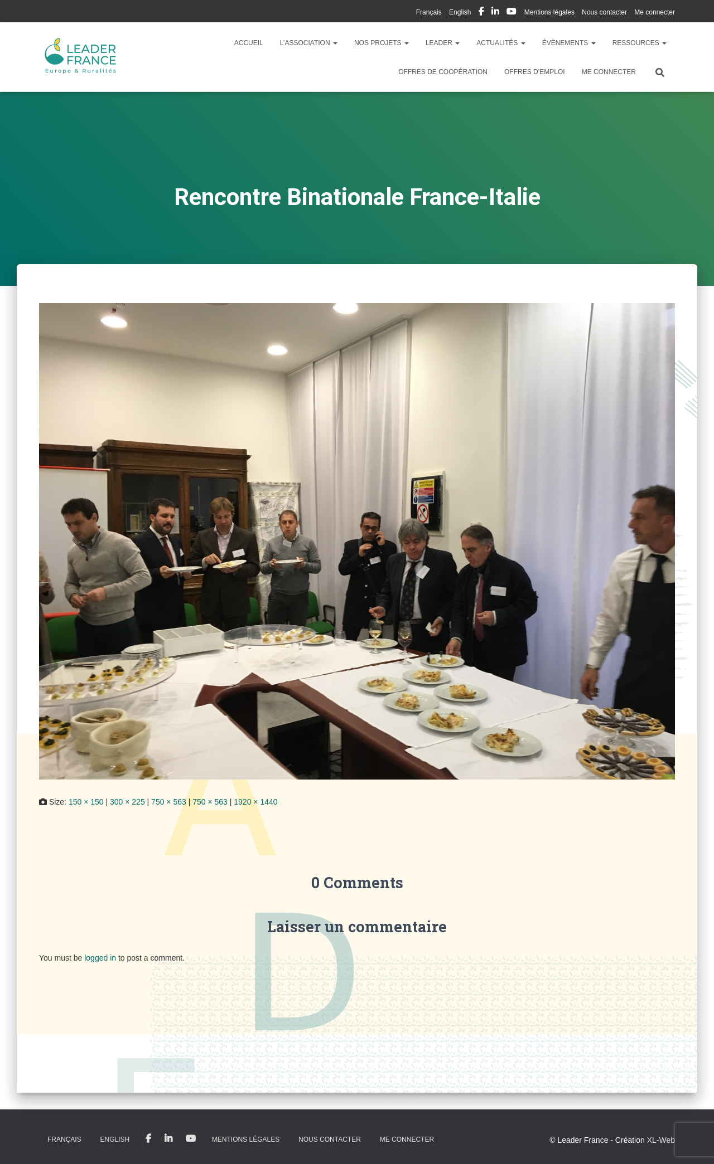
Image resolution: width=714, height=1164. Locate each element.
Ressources (639, 43)
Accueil (248, 43)
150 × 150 (86, 801)
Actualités (500, 43)
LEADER (443, 43)
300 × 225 (127, 801)
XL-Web (661, 1140)
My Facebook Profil (481, 13)
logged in (100, 957)
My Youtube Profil (511, 13)
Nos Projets (381, 43)
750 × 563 (168, 801)
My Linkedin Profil (495, 13)
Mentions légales (549, 12)
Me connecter (654, 12)
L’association (308, 43)
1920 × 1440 (255, 801)
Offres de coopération (443, 72)
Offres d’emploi (534, 72)
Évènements (569, 43)
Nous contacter (604, 12)
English (460, 12)
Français (429, 12)
